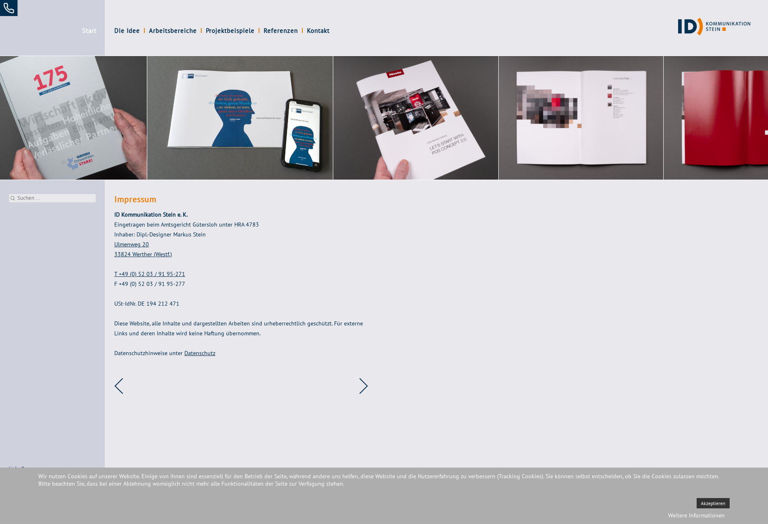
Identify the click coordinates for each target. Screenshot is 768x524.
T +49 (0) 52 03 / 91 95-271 (149, 274)
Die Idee (127, 31)
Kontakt (318, 31)
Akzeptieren (713, 503)
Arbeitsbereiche (173, 31)
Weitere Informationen (696, 515)
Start (89, 31)
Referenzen (281, 31)
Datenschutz (199, 353)
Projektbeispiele (230, 31)
